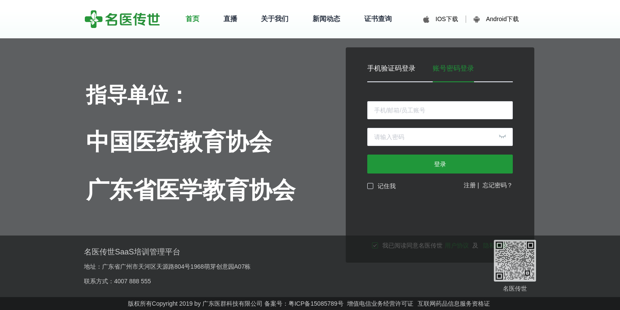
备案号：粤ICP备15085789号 (304, 303)
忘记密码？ (498, 185)
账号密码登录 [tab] (453, 68)
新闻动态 (326, 18)
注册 (470, 185)
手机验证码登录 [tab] (391, 68)
